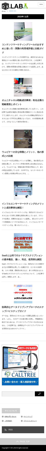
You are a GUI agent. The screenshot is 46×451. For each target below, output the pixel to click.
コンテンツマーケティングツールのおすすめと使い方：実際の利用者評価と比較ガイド (23, 48)
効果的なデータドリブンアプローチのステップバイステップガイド (23, 309)
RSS (11, 430)
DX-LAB (13, 448)
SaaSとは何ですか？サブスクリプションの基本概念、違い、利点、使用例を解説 (22, 257)
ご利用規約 (8, 421)
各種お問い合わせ (10, 416)
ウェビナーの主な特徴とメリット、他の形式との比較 (23, 154)
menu (41, 4)
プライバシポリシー (30, 421)
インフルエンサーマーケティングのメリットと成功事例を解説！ (23, 206)
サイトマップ (28, 416)
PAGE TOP (23, 442)
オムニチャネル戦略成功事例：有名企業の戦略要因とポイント (23, 102)
